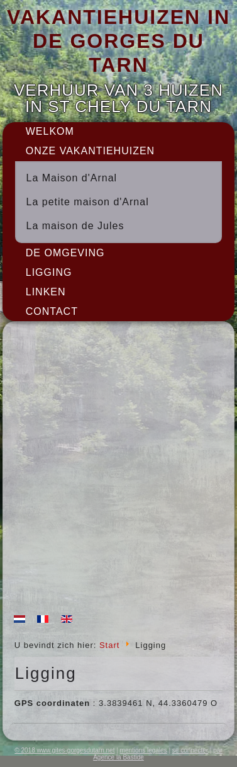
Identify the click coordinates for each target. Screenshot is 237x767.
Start (109, 645)
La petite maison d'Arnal (87, 201)
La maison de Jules (75, 225)
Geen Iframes (118, 469)
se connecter (190, 750)
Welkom (50, 131)
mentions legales (143, 750)
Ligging (49, 272)
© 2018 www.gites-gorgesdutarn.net (64, 750)
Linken (46, 292)
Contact (52, 311)
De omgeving (65, 252)
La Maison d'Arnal (72, 178)
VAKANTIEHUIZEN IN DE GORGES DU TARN (118, 41)
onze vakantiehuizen (90, 150)
